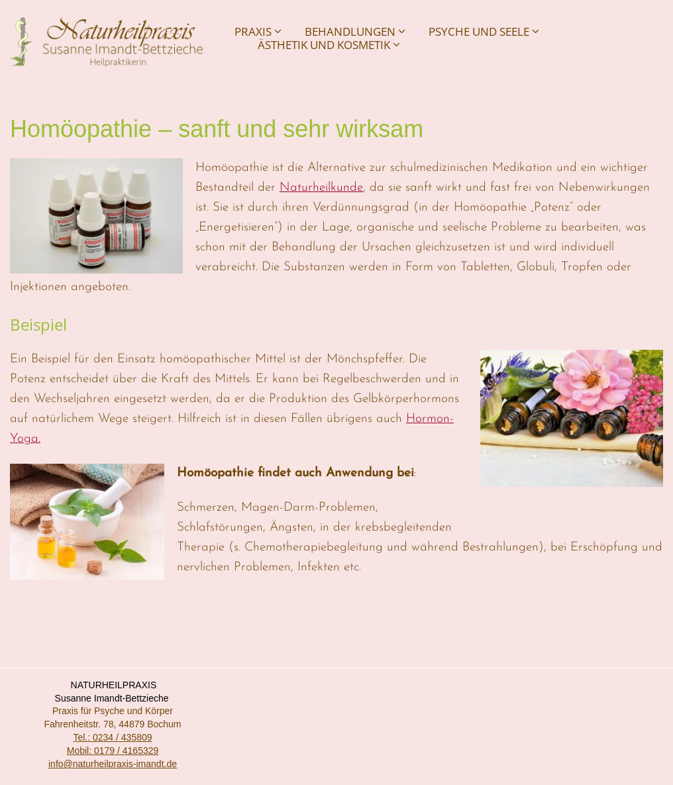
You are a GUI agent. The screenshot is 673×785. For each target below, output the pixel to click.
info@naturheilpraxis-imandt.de (112, 764)
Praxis (258, 31)
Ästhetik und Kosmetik (329, 45)
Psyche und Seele (484, 31)
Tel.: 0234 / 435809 (112, 737)
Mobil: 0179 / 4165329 (113, 750)
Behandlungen (355, 31)
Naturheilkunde (321, 188)
